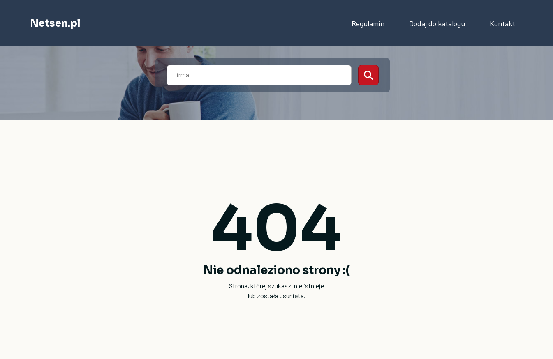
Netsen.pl (55, 23)
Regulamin (368, 23)
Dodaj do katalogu (437, 23)
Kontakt (502, 23)
